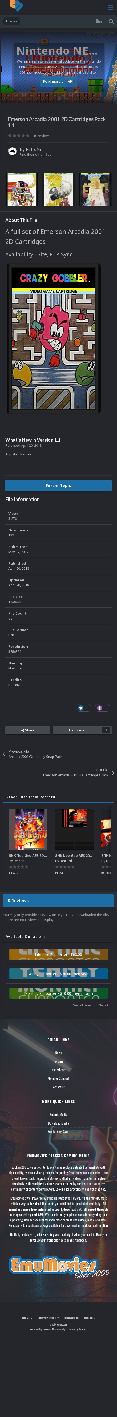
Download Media (58, 1123)
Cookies (89, 1318)
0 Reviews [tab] (18, 901)
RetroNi (33, 149)
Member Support (58, 1078)
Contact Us (58, 1087)
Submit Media (59, 1114)
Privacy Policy (48, 1318)
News (58, 1052)
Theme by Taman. (77, 1329)
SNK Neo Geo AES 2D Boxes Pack (36, 855)
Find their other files (36, 154)
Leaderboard (58, 1069)
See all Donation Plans (90, 1005)
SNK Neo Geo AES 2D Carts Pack (82, 855)
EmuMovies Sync (58, 1131)
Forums (58, 1061)
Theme (27, 1318)
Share (27, 730)
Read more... (57, 81)
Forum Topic (58, 485)
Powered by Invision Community (47, 1329)
